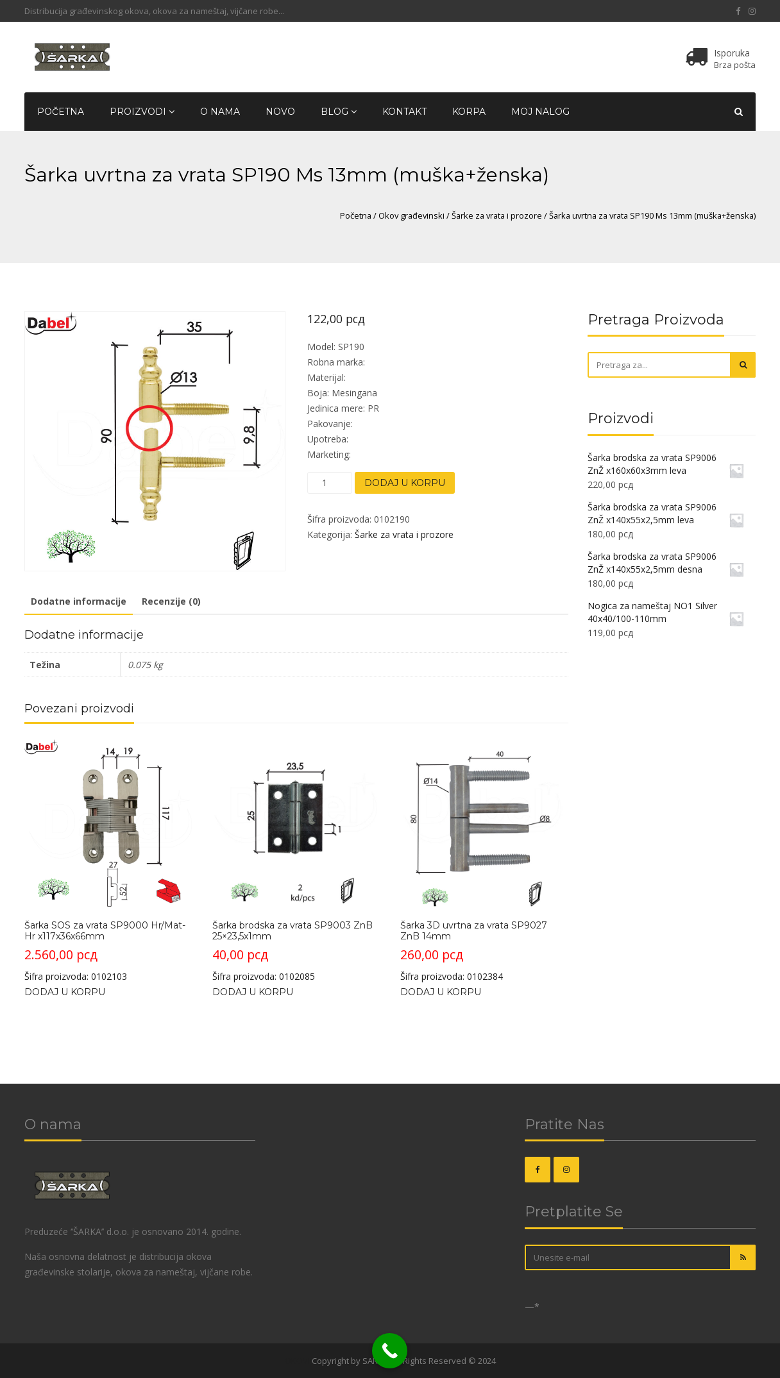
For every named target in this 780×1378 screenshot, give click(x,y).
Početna (60, 111)
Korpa (469, 111)
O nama (220, 111)
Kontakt (404, 111)
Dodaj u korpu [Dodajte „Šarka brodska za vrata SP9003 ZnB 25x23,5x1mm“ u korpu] (252, 991)
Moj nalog (540, 111)
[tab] (78, 602)
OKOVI (297, 1360)
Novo (280, 111)
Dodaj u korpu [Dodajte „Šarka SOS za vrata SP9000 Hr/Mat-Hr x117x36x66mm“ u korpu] (64, 991)
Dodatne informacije (78, 601)
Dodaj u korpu (404, 483)
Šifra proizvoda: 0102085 (296, 860)
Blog (339, 111)
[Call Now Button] (389, 1350)
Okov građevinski (411, 215)
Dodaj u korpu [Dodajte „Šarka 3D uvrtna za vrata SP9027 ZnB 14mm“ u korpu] (440, 991)
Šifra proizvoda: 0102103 (108, 860)
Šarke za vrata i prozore (497, 215)
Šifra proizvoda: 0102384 (484, 860)
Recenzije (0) (171, 601)
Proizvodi (142, 111)
